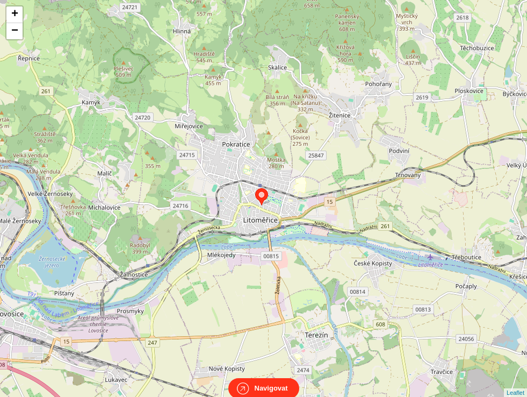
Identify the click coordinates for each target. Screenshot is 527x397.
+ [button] (14, 14)
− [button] (14, 31)
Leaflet (515, 383)
